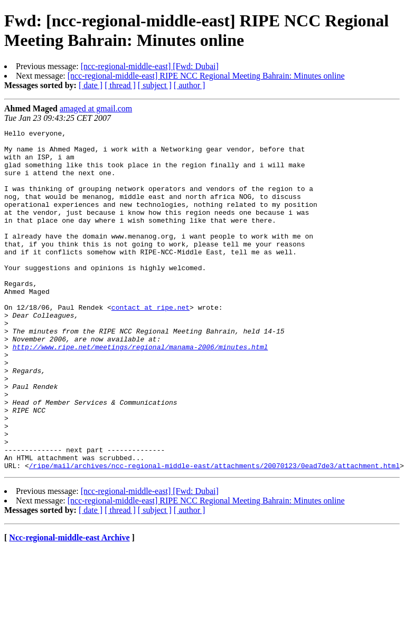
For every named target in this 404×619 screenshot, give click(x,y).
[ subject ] (155, 85)
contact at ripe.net (150, 343)
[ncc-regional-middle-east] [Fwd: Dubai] (150, 66)
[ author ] (189, 85)
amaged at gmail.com (96, 108)
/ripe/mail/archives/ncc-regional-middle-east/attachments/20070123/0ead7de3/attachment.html (214, 533)
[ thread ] (120, 85)
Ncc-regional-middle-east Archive (69, 605)
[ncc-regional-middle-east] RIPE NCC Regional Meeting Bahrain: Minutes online (206, 75)
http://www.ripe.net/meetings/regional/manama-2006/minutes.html (140, 391)
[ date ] (90, 85)
